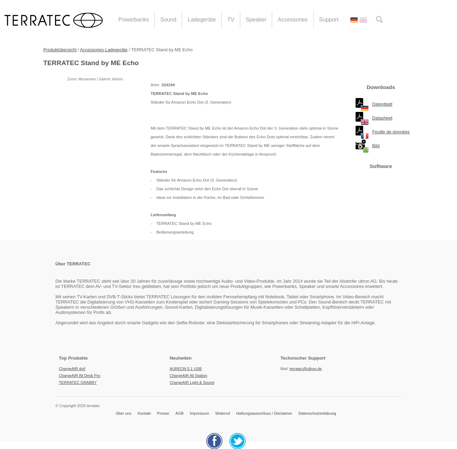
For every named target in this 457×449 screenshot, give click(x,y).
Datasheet (382, 118)
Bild (375, 145)
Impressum (199, 413)
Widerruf (222, 413)
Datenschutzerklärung (317, 413)
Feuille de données (391, 131)
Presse (163, 413)
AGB (180, 413)
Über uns (123, 413)
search (379, 19)
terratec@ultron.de (306, 369)
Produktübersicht (60, 49)
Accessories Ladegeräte (103, 49)
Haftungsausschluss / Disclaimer (264, 413)
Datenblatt (382, 104)
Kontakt (144, 413)
